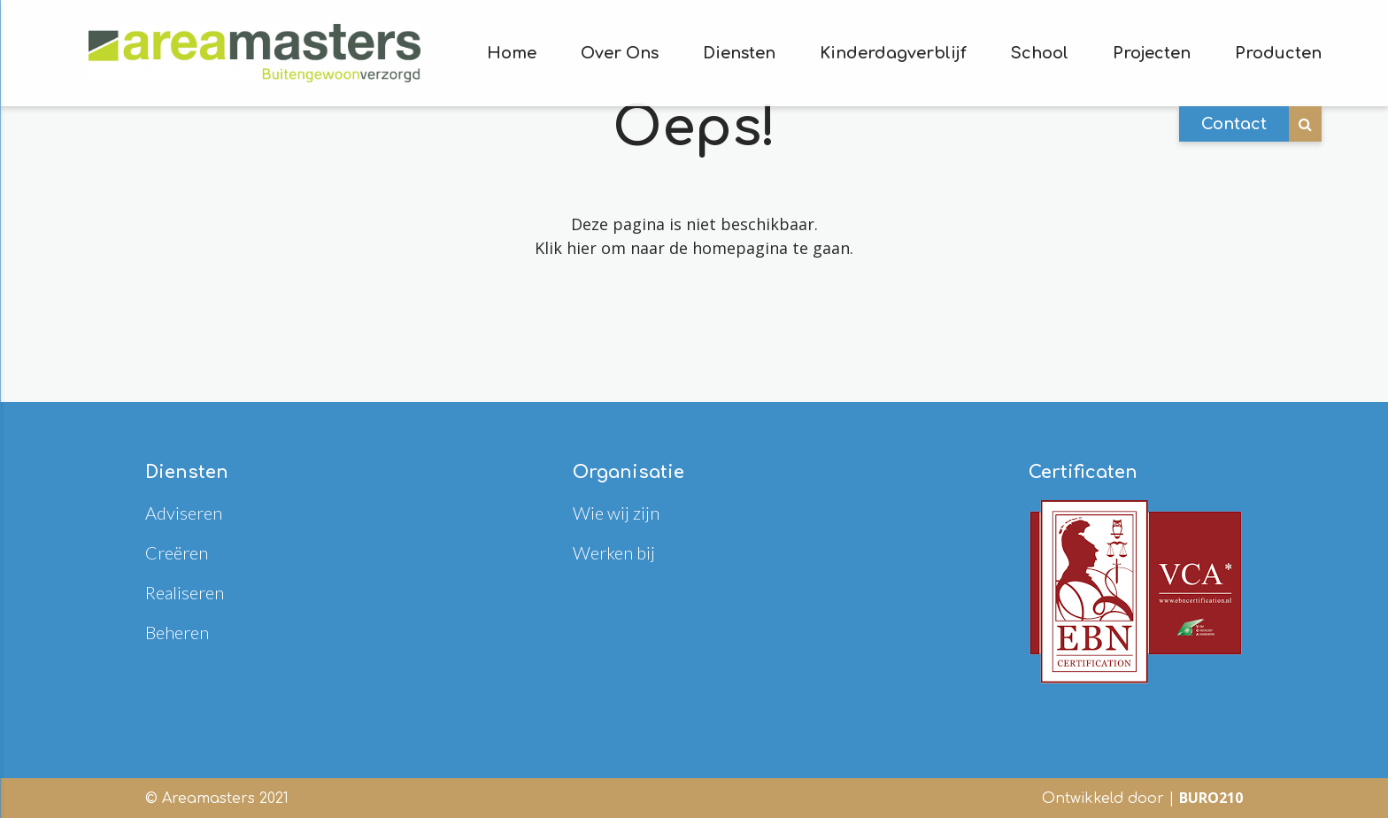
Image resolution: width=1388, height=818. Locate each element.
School (1039, 53)
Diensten (739, 53)
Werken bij (614, 552)
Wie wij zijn (616, 512)
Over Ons (620, 53)
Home (511, 53)
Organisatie (628, 472)
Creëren (176, 552)
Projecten (1152, 53)
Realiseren (184, 592)
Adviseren (183, 512)
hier (582, 248)
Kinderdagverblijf (893, 53)
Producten (1278, 53)
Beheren (177, 632)
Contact (1234, 124)
